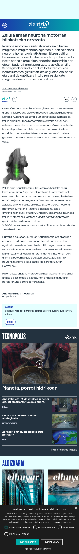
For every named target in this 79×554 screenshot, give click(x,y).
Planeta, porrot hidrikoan (30, 388)
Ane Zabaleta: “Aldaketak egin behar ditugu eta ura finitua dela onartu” (25, 400)
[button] (4, 25)
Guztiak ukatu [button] (52, 542)
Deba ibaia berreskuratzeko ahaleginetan (20, 417)
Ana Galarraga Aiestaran (15, 88)
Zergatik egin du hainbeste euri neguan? (22, 433)
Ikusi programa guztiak (64, 449)
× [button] (76, 508)
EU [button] (15, 99)
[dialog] (39, 529)
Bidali (10, 322)
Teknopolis (14, 336)
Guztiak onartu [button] (28, 542)
